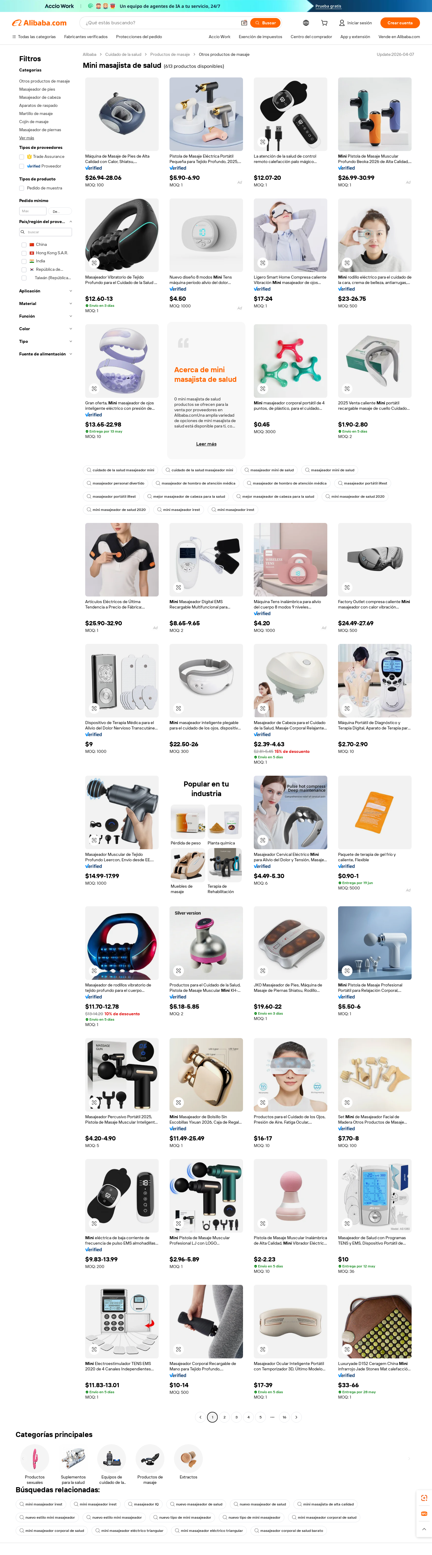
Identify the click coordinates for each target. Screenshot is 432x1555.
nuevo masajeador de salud (196, 1504)
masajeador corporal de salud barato (288, 1530)
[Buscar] (265, 23)
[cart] (325, 23)
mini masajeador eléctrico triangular (129, 1530)
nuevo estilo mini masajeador (47, 1517)
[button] (244, 22)
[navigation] (46, 736)
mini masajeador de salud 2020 (355, 496)
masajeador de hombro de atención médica (196, 483)
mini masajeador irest (178, 509)
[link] (424, 1498)
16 (284, 1417)
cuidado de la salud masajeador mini (120, 470)
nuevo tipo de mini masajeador (182, 1517)
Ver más (26, 137)
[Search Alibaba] (161, 23)
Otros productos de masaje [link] (224, 54)
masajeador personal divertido (115, 483)
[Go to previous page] (200, 1417)
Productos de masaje (170, 54)
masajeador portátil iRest (362, 483)
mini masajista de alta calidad (325, 1504)
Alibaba (89, 54)
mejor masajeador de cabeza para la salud (186, 496)
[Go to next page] (296, 1417)
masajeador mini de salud (269, 470)
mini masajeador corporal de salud (324, 1517)
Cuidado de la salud (123, 54)
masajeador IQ (143, 1504)
